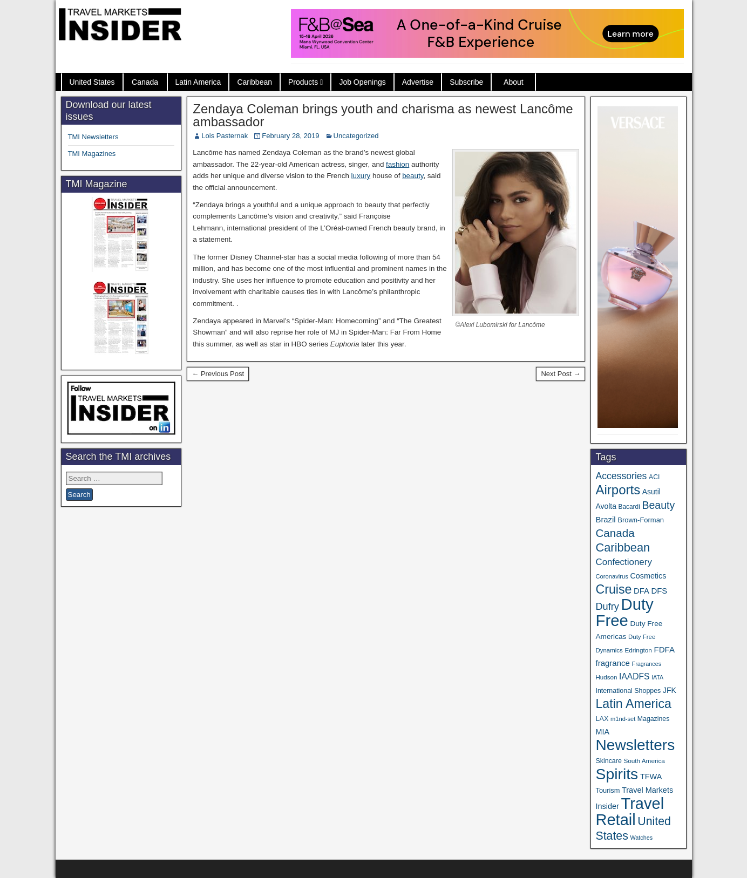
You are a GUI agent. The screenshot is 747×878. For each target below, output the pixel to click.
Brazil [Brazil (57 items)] (605, 519)
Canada (145, 82)
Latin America (198, 82)
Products (303, 82)
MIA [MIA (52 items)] (602, 731)
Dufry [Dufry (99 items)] (607, 606)
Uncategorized (356, 136)
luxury (361, 176)
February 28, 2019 (290, 136)
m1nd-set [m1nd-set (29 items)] (622, 719)
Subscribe (466, 82)
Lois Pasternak (224, 136)
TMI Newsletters (93, 137)
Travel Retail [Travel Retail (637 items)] (629, 811)
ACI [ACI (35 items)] (654, 477)
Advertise (417, 82)
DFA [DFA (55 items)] (641, 591)
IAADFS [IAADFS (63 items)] (634, 676)
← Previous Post (218, 374)
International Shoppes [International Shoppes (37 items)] (628, 691)
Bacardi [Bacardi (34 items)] (629, 507)
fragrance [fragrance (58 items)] (612, 663)
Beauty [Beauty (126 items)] (658, 505)
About (514, 82)
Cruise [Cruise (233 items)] (613, 589)
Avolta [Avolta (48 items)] (605, 506)
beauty (412, 176)
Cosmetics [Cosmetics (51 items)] (648, 575)
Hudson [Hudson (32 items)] (606, 676)
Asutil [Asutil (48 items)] (651, 491)
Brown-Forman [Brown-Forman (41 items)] (640, 520)
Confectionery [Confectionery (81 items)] (623, 562)
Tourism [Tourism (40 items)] (607, 790)
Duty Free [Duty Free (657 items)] (624, 612)
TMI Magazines (92, 153)
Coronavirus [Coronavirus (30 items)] (611, 576)
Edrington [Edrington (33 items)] (637, 650)
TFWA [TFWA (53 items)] (651, 776)
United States (92, 82)
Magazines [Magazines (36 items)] (653, 719)
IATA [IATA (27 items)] (657, 677)
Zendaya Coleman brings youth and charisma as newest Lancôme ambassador (383, 115)
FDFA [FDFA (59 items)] (664, 649)
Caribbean (254, 82)
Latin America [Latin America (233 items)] (633, 704)
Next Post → (560, 374)
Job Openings (362, 82)
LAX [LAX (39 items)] (601, 718)
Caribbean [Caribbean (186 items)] (622, 547)
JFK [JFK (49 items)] (669, 690)
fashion (397, 164)
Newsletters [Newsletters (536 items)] (635, 745)
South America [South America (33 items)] (643, 760)
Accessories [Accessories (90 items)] (621, 476)
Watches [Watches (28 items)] (641, 837)
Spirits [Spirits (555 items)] (616, 773)
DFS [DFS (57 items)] (659, 591)
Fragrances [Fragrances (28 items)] (647, 664)
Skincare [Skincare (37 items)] (608, 761)
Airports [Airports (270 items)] (617, 489)
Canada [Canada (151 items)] (614, 533)
